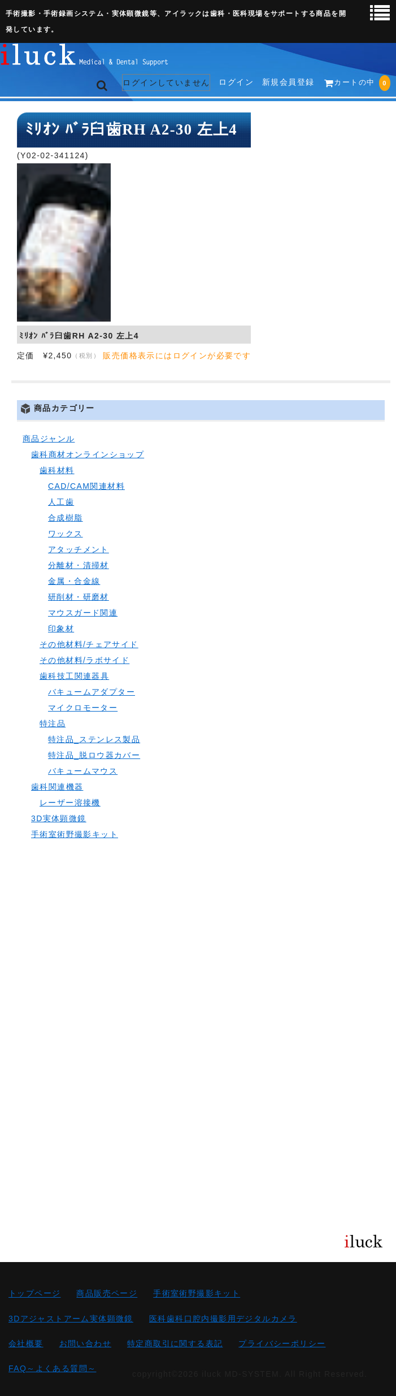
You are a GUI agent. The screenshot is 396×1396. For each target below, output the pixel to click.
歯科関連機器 (57, 786)
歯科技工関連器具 (74, 675)
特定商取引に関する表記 (175, 1343)
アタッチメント (78, 549)
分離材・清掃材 (78, 565)
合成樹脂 (65, 517)
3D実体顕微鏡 (58, 818)
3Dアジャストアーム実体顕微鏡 (70, 1318)
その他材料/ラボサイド (84, 660)
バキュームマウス (83, 770)
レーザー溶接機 (70, 802)
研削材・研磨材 (78, 596)
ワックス (65, 533)
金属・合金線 (74, 581)
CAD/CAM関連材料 (86, 486)
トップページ (34, 1293)
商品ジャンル (49, 438)
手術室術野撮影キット (74, 834)
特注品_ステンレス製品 (94, 739)
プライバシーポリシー (281, 1343)
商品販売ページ (106, 1293)
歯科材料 (57, 470)
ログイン (236, 81)
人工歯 (61, 501)
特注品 (53, 723)
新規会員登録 (288, 81)
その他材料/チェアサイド (89, 644)
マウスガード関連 (83, 612)
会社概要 (25, 1343)
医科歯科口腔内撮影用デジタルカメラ (223, 1318)
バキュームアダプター (91, 691)
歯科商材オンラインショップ (87, 454)
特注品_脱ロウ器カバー (94, 755)
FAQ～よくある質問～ (52, 1368)
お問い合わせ (85, 1343)
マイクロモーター (83, 707)
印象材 (61, 628)
